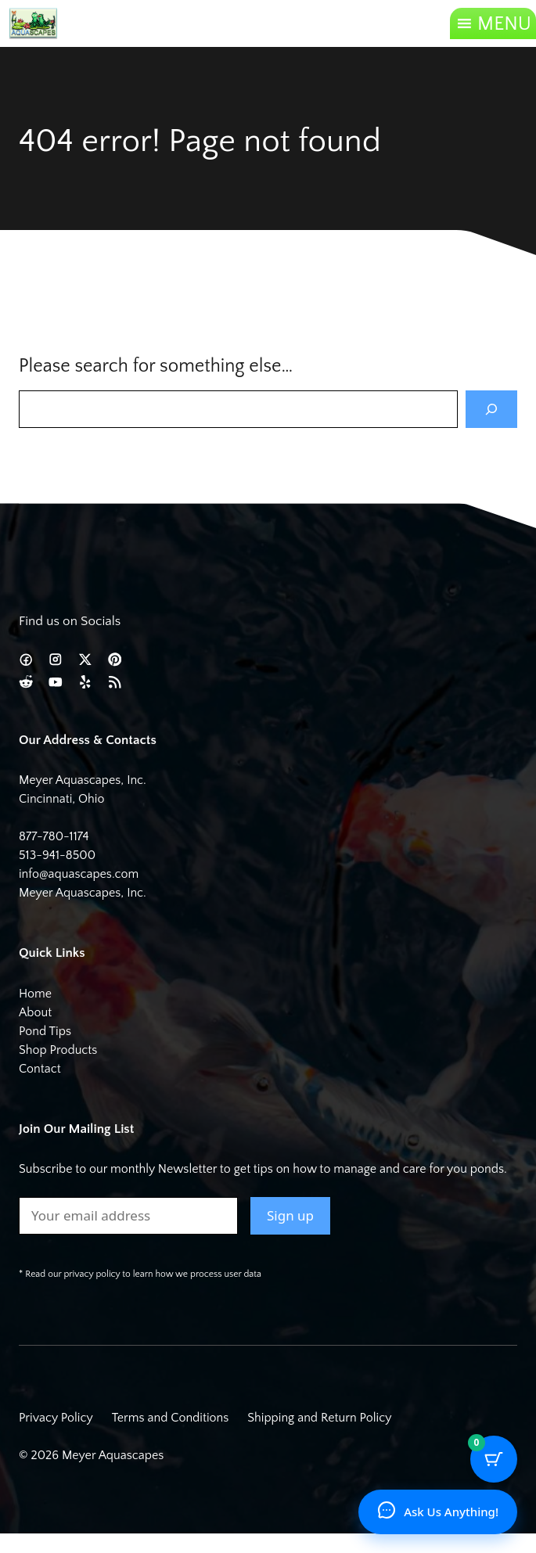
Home (35, 994)
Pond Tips (45, 1031)
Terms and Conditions (170, 1418)
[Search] (491, 409)
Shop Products (58, 1050)
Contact (40, 1069)
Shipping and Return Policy (319, 1418)
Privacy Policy (56, 1418)
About (35, 1012)
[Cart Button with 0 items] (493, 1459)
